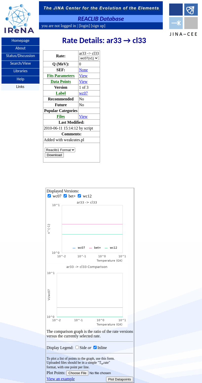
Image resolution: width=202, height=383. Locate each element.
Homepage (21, 40)
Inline (102, 347)
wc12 (85, 196)
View (83, 76)
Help (20, 78)
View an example (61, 379)
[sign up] (97, 26)
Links (20, 86)
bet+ (70, 196)
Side (83, 347)
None (83, 70)
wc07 (83, 93)
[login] (84, 26)
